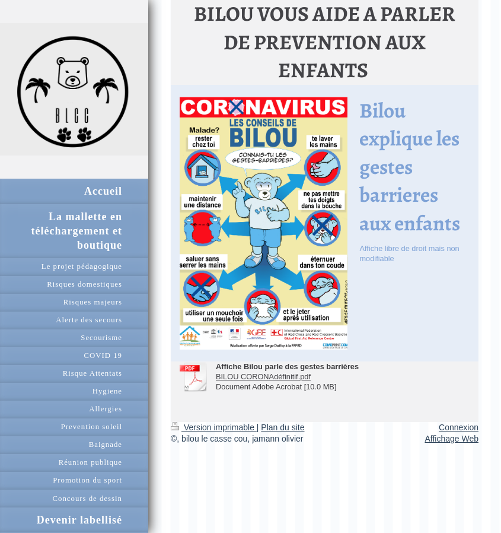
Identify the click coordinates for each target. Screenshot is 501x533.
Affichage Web (451, 438)
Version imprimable (214, 427)
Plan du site (282, 427)
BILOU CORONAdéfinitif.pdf (263, 376)
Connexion (458, 427)
